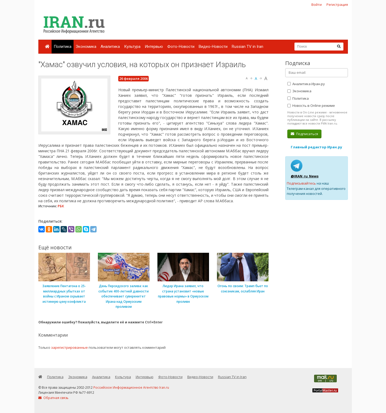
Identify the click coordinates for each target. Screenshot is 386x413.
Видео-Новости (213, 46)
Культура (132, 46)
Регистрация (337, 4)
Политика (62, 46)
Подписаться (304, 133)
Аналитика (110, 46)
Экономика (86, 46)
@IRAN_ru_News (305, 176)
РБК (61, 206)
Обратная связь (53, 398)
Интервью (154, 46)
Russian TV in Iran (247, 46)
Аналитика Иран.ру (306, 83)
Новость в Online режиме (311, 105)
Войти (316, 4)
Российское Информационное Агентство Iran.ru (131, 387)
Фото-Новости (180, 46)
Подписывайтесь (301, 183)
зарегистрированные (69, 347)
